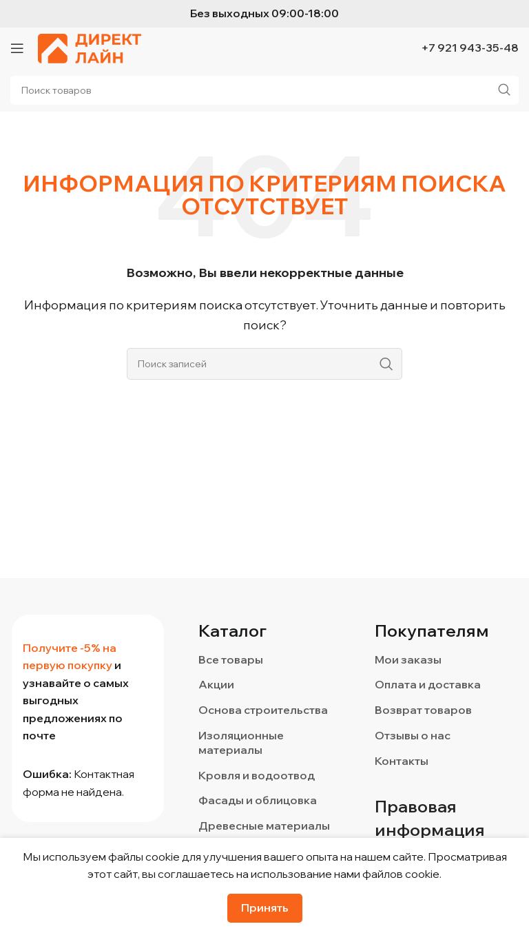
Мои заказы (408, 659)
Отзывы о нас (412, 735)
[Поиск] (264, 364)
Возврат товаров (423, 710)
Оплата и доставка (428, 684)
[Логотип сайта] (89, 47)
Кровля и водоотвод (256, 775)
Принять (265, 907)
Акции (216, 684)
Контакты (401, 761)
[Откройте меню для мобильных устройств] (17, 48)
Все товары (230, 659)
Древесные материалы (264, 825)
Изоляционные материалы (241, 742)
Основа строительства (263, 710)
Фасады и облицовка (257, 800)
